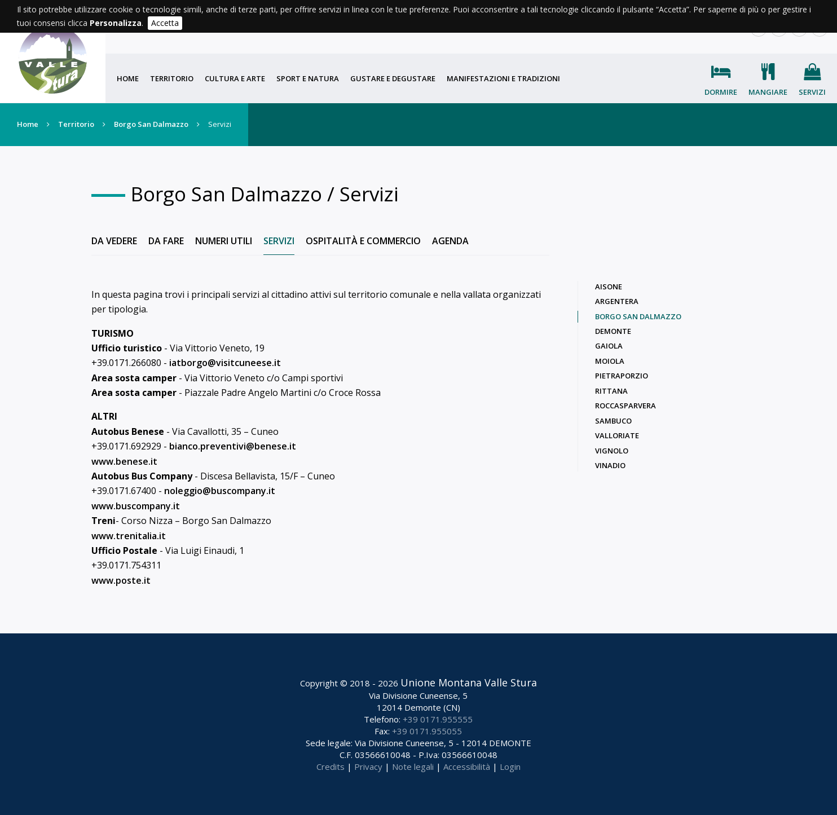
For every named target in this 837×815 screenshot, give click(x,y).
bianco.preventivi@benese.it (232, 446)
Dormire (720, 92)
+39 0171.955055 (427, 731)
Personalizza (116, 22)
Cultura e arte (235, 78)
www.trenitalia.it (128, 536)
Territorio (171, 78)
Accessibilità (466, 766)
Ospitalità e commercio (363, 241)
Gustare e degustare (392, 78)
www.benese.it (124, 461)
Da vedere (114, 241)
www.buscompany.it (135, 506)
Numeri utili (223, 241)
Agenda (450, 241)
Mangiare (767, 92)
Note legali (413, 766)
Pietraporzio (621, 376)
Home (128, 78)
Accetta (165, 22)
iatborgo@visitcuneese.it (225, 362)
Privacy (368, 766)
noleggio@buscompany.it (219, 490)
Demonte (613, 331)
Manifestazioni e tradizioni (503, 78)
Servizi (812, 92)
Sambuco (613, 421)
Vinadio (610, 465)
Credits (330, 766)
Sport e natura (307, 78)
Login (510, 766)
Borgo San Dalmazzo (151, 124)
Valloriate (617, 435)
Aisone (608, 286)
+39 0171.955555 (438, 719)
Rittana (611, 391)
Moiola (609, 361)
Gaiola (609, 346)
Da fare (166, 241)
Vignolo (611, 451)
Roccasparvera (625, 405)
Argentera (616, 301)
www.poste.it (121, 580)
